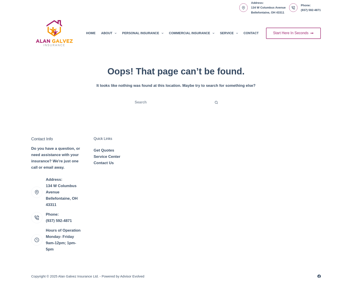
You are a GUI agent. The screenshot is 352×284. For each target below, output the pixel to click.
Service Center (107, 156)
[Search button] (216, 102)
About (110, 33)
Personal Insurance (143, 33)
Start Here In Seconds (293, 33)
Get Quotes (104, 150)
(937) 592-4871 (311, 10)
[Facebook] (319, 276)
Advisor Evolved (132, 276)
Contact (251, 33)
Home (91, 33)
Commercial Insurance (192, 33)
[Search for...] (171, 102)
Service (230, 33)
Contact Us (104, 163)
